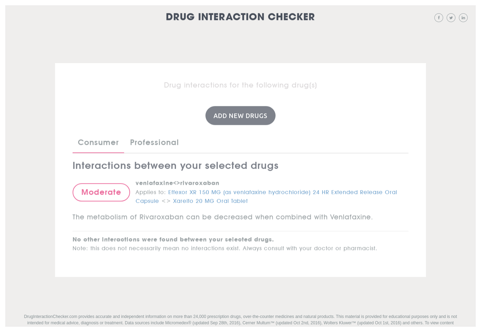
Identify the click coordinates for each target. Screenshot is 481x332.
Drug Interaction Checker (240, 17)
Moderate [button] (101, 192)
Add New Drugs (240, 115)
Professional (154, 142)
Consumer (98, 142)
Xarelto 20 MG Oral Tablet (210, 199)
